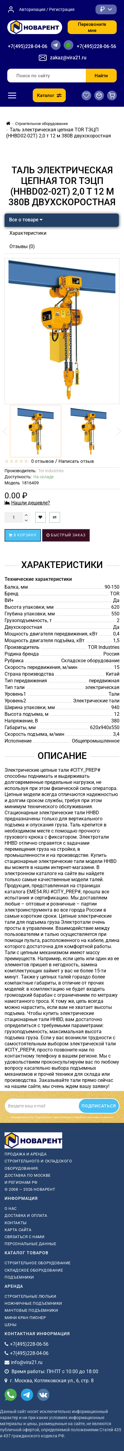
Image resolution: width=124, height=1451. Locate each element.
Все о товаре (25, 220)
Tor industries (51, 470)
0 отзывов (41, 461)
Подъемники (19, 1277)
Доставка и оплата (26, 1215)
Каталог (49, 95)
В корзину (23, 535)
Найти (101, 75)
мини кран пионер (25, 1317)
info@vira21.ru (26, 1362)
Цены (10, 1324)
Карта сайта (18, 1230)
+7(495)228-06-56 (96, 46)
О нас (11, 1208)
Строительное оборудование (38, 1263)
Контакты (16, 1223)
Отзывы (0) (22, 246)
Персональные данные (30, 1243)
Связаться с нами (25, 1237)
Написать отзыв (76, 461)
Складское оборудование (34, 1270)
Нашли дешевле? (30, 503)
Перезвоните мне (92, 27)
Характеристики (27, 233)
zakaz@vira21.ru (68, 58)
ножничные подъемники (33, 1303)
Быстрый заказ (65, 535)
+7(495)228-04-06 (27, 46)
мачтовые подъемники (31, 1310)
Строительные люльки (30, 1296)
